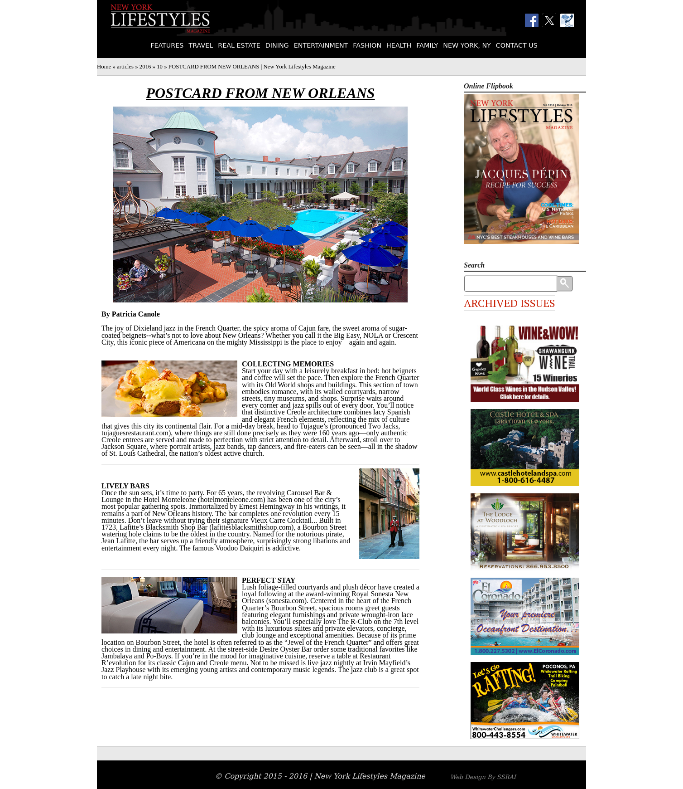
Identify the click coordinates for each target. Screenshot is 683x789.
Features (166, 45)
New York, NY (467, 45)
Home (104, 66)
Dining (277, 45)
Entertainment (321, 45)
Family (427, 45)
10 (160, 66)
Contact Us (517, 45)
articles (125, 66)
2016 (145, 66)
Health (398, 45)
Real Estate (239, 45)
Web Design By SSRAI (483, 777)
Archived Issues (509, 303)
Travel (200, 45)
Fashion (367, 45)
